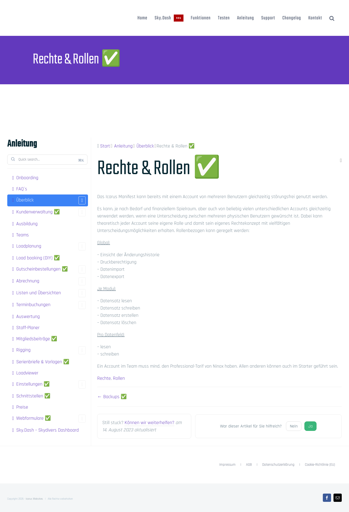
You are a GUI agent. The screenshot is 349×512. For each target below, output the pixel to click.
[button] (331, 18)
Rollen (119, 378)
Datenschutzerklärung (278, 464)
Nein (294, 426)
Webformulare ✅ (51, 419)
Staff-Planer (28, 328)
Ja (310, 426)
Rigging (51, 350)
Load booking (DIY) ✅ (38, 258)
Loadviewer (27, 373)
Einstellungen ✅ (51, 384)
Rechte (104, 378)
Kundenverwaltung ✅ (51, 212)
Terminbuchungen (51, 305)
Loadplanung (51, 246)
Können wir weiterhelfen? (149, 422)
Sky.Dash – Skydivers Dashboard (47, 430)
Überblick (51, 200)
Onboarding (27, 178)
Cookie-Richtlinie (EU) (320, 464)
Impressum (227, 464)
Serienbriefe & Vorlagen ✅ (42, 362)
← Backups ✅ (112, 397)
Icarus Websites (34, 499)
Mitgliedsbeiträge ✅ (36, 339)
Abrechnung (51, 281)
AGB (249, 464)
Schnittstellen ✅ (33, 396)
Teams (22, 235)
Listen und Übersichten (51, 293)
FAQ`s (21, 189)
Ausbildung (27, 224)
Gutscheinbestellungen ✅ (51, 269)
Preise (22, 407)
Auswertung (28, 316)
